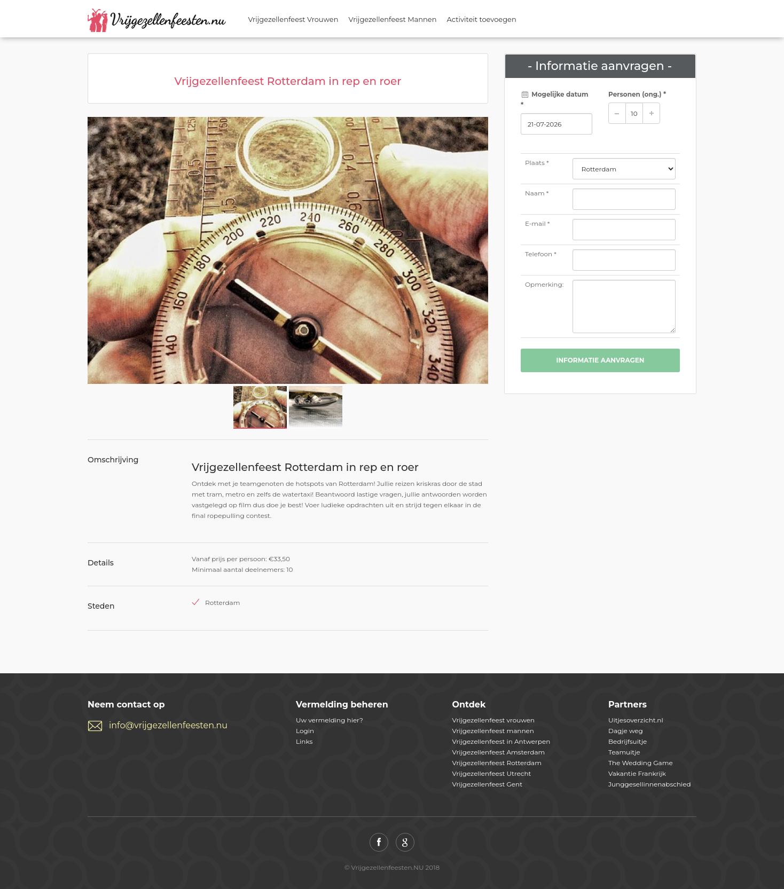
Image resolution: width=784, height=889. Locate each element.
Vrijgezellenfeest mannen (493, 731)
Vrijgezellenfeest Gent (487, 784)
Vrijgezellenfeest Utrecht (491, 773)
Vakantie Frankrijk (637, 773)
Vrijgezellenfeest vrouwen (493, 720)
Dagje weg (625, 731)
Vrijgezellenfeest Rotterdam (497, 763)
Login (305, 731)
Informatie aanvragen (600, 360)
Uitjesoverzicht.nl (635, 720)
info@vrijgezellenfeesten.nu (168, 725)
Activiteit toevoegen (481, 19)
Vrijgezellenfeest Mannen (393, 19)
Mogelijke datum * (555, 99)
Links (304, 741)
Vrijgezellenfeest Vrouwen (293, 19)
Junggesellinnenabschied (649, 784)
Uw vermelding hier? (329, 720)
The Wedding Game (640, 763)
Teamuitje (624, 752)
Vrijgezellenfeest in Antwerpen (501, 741)
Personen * (637, 94)
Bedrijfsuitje (627, 741)
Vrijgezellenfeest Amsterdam (498, 752)
